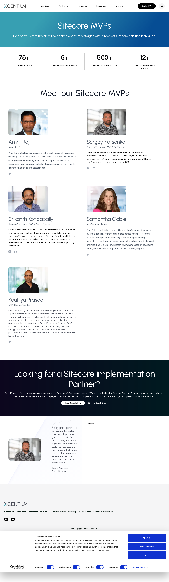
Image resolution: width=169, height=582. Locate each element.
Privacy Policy (85, 511)
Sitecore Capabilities (98, 403)
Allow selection (147, 556)
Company (120, 6)
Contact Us (147, 6)
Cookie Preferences (103, 511)
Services (45, 6)
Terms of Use (59, 511)
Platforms (63, 6)
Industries (82, 6)
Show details (138, 577)
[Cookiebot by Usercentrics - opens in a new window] (17, 577)
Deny (146, 565)
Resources (101, 6)
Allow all (147, 547)
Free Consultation (73, 403)
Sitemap (72, 511)
